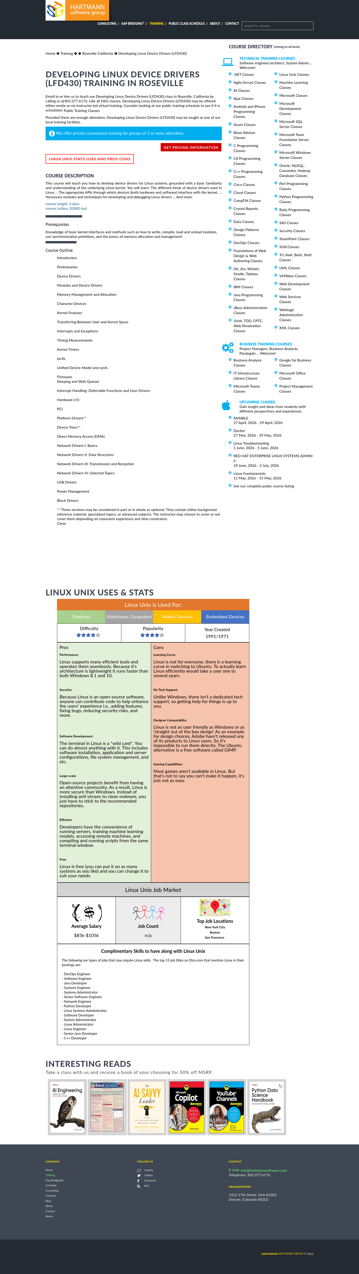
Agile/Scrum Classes (250, 82)
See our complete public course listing (264, 486)
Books (49, 1216)
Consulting (107, 23)
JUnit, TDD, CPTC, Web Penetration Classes (248, 325)
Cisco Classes (244, 184)
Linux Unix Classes (294, 74)
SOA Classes (289, 246)
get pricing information (191, 147)
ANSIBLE (241, 418)
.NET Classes (244, 74)
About (215, 23)
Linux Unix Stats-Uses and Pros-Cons (90, 159)
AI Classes (242, 90)
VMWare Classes (293, 276)
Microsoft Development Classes (290, 108)
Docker (239, 430)
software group (282, 1253)
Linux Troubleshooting (251, 443)
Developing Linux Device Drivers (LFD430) (152, 53)
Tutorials (51, 1196)
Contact (232, 23)
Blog (48, 1201)
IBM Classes (243, 287)
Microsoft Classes (293, 95)
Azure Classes (245, 124)
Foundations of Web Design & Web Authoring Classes (250, 255)
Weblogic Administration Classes (291, 314)
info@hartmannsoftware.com (264, 1170)
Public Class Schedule (187, 23)
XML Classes (289, 328)
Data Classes (244, 221)
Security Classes (292, 230)
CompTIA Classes (247, 200)
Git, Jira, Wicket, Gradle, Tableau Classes (247, 273)
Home (50, 53)
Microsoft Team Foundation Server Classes (294, 139)
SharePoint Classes (294, 238)
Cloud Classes (245, 192)
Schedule (51, 1185)
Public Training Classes (82, 110)
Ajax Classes (243, 98)
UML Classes (289, 268)
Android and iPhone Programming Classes (249, 111)
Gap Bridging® (54, 1180)
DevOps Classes (246, 242)
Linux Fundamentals (250, 473)
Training (156, 23)
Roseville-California (97, 53)
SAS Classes (289, 222)
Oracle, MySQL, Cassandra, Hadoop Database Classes (294, 170)
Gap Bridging (132, 23)
